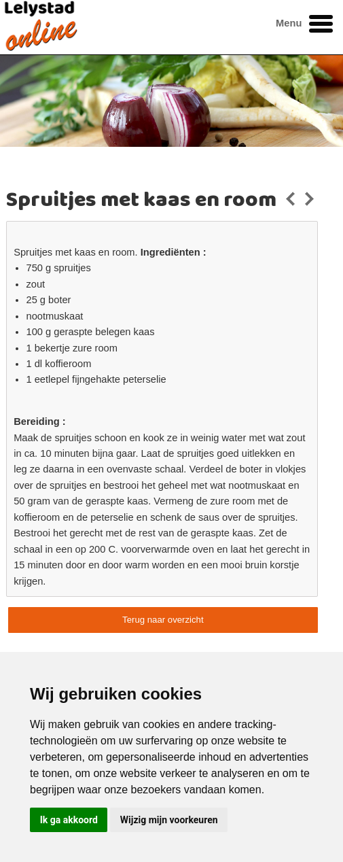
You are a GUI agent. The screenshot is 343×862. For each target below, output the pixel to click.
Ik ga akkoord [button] (69, 819)
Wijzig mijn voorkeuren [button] (169, 819)
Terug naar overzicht (162, 620)
